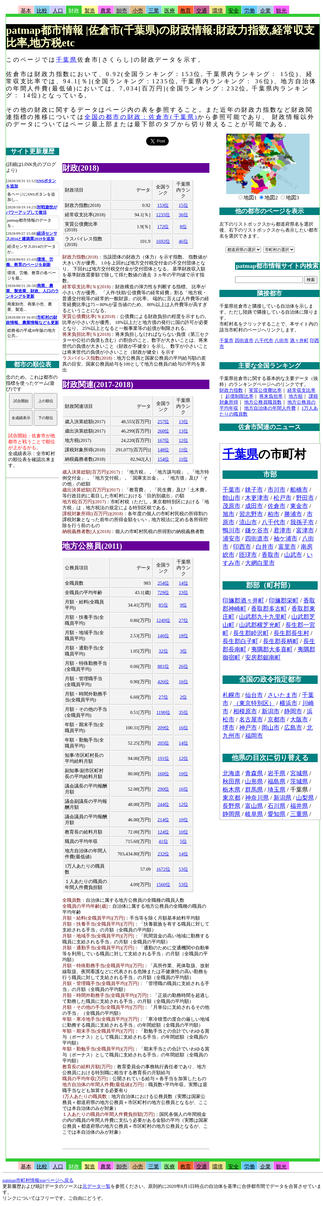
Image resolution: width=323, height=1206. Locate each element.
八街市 (281, 340)
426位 (163, 681)
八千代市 (263, 340)
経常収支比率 (301, 390)
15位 (183, 205)
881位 (163, 666)
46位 (183, 241)
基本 (26, 11)
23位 (183, 592)
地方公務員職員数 (263, 402)
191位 (163, 758)
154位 (163, 459)
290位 (163, 789)
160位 (163, 773)
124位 (163, 831)
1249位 (163, 620)
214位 (163, 819)
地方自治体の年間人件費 (270, 408)
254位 (163, 583)
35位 (183, 712)
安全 (233, 11)
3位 (183, 651)
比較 (42, 11)
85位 (163, 605)
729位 (163, 592)
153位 (163, 205)
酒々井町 (299, 340)
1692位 (163, 241)
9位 (183, 605)
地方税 (296, 396)
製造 (90, 11)
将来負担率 (271, 396)
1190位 (163, 712)
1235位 (163, 214)
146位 (163, 635)
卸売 (121, 11)
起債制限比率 (239, 396)
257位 (163, 421)
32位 (163, 651)
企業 (265, 11)
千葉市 (226, 340)
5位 (183, 841)
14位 (183, 583)
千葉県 (66, 59)
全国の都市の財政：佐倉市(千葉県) (141, 117)
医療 (169, 11)
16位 (183, 681)
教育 (185, 11)
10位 (183, 773)
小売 (137, 11)
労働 (249, 11)
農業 (105, 11)
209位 (163, 727)
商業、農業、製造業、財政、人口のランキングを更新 (32, 291)
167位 (163, 440)
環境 (217, 11)
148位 (163, 449)
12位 (183, 440)
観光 (281, 11)
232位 (163, 853)
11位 (183, 449)
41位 (163, 841)
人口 (58, 11)
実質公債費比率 (265, 390)
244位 (163, 804)
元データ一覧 (96, 1186)
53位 (183, 869)
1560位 (163, 884)
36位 (183, 214)
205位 (163, 743)
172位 (163, 226)
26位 (183, 666)
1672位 (163, 869)
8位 (183, 226)
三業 (153, 11)
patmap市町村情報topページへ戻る (38, 1180)
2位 (183, 697)
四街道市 (244, 340)
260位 (163, 431)
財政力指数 (231, 390)
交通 (201, 11)
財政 (74, 11)
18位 (183, 635)
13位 (183, 421)
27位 (183, 620)
